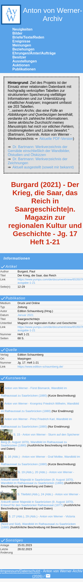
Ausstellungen (24, 61)
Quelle (8, 350)
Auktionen (21, 65)
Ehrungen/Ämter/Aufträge (34, 53)
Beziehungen (23, 49)
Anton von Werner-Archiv (41, 15)
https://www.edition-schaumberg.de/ (40, 366)
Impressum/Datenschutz (20, 571)
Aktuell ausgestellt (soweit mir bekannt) (43, 167)
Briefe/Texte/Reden (28, 37)
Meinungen (21, 45)
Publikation (12, 298)
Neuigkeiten (22, 29)
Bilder (17, 33)
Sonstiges (11, 540)
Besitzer (19, 57)
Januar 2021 (25, 315)
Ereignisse (21, 41)
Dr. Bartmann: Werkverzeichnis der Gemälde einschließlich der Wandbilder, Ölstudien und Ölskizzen (39, 151)
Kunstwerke (13, 378)
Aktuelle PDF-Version (56, 139)
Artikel (8, 266)
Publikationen (24, 69)
